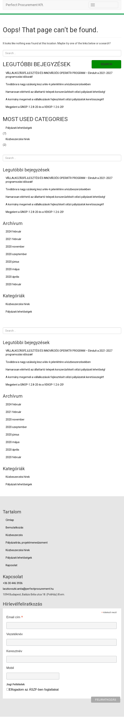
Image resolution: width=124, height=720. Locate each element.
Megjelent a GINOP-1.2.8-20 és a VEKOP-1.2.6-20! (35, 106)
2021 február (13, 239)
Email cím (14, 617)
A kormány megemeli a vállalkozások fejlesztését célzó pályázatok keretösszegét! (55, 99)
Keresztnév (14, 651)
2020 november (15, 246)
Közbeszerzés (14, 535)
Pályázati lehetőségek (19, 127)
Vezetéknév (14, 634)
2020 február (13, 284)
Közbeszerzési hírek (18, 139)
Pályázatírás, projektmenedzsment (27, 542)
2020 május (13, 269)
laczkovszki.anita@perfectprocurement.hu (28, 588)
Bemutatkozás (14, 527)
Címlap (10, 519)
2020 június (12, 261)
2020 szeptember (16, 254)
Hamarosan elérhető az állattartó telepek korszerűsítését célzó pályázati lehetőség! (55, 91)
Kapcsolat (11, 565)
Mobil (10, 668)
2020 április (12, 276)
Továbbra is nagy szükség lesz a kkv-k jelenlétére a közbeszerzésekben (48, 84)
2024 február (13, 231)
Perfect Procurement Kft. (25, 5)
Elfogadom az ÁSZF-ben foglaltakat (34, 689)
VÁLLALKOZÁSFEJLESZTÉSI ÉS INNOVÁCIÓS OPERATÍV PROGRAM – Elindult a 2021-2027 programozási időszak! (59, 74)
